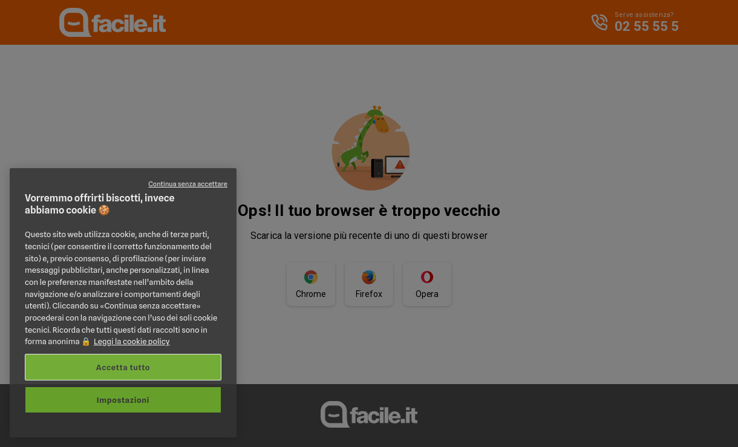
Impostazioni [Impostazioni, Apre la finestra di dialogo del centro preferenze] (123, 400)
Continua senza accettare (187, 184)
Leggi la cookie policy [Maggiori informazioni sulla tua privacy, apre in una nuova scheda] (132, 341)
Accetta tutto (123, 367)
